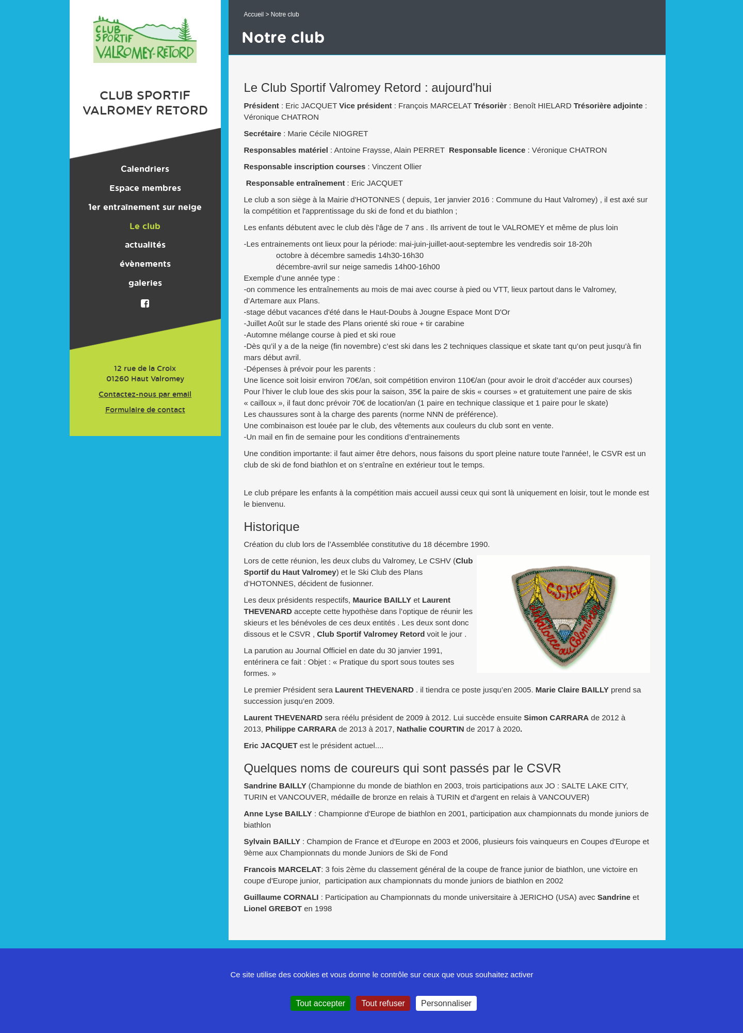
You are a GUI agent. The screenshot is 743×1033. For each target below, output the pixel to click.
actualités (145, 245)
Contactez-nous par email (145, 394)
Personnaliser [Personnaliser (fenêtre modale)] (446, 1003)
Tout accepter (320, 1003)
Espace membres (145, 188)
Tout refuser (383, 1003)
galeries (145, 283)
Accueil (254, 14)
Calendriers (145, 169)
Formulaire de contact (145, 410)
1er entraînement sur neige (145, 207)
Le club (145, 226)
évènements (145, 264)
